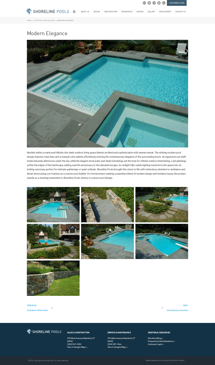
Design (97, 11)
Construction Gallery (44, 20)
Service (141, 11)
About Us (86, 11)
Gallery (152, 11)
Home (29, 20)
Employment (166, 11)
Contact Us (181, 11)
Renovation (128, 11)
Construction (112, 11)
